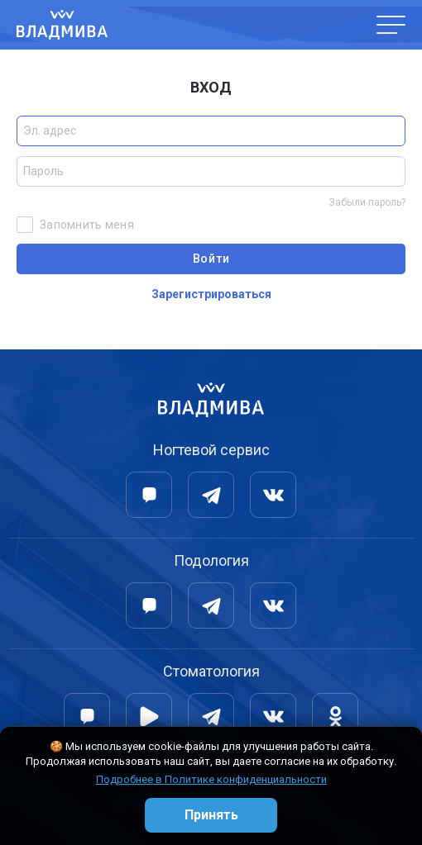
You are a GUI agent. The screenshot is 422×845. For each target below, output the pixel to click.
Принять (211, 815)
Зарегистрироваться (211, 294)
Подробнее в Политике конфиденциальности (211, 779)
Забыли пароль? (366, 202)
